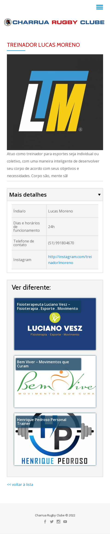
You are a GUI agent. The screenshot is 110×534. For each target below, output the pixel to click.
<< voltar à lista (20, 484)
